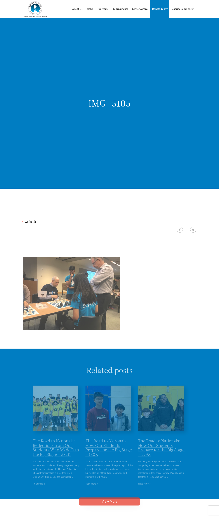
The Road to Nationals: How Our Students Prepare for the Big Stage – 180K (108, 451)
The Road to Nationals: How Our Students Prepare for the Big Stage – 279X (161, 451)
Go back (30, 222)
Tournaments (120, 9)
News (90, 9)
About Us (77, 9)
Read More (38, 487)
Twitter (193, 229)
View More (109, 504)
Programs (102, 9)
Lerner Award (140, 9)
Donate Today (160, 9)
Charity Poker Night (183, 9)
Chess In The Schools (35, 9)
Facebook (180, 229)
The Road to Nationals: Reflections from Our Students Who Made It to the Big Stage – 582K (56, 451)
